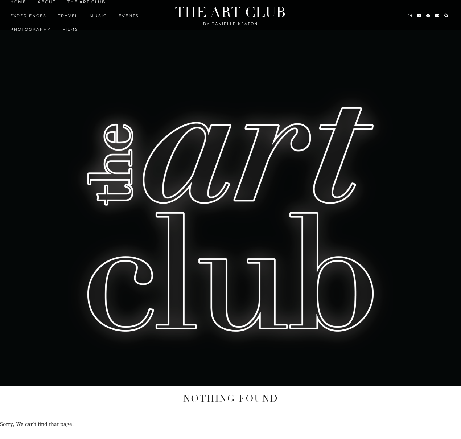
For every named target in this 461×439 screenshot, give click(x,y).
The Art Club (230, 10)
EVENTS (129, 13)
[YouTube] (419, 13)
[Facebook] (428, 13)
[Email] (437, 13)
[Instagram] (410, 13)
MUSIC (98, 13)
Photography (30, 27)
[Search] (446, 13)
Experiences (28, 13)
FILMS (70, 27)
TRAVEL (68, 13)
